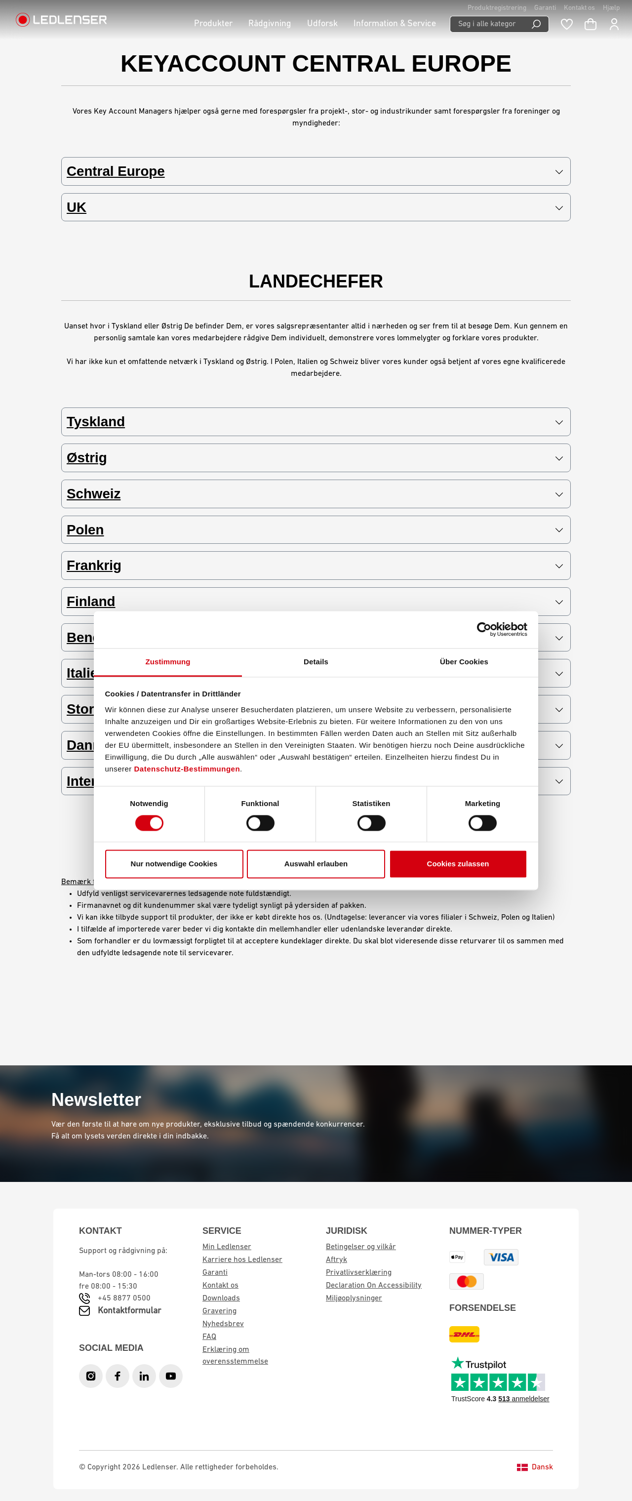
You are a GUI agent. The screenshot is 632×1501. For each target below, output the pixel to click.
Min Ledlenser (226, 1247)
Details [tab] (316, 661)
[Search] (536, 24)
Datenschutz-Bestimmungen (187, 769)
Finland (315, 602)
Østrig (315, 458)
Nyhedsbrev (223, 1324)
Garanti (545, 8)
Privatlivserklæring (359, 1273)
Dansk (535, 1467)
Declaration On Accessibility (374, 1286)
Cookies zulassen (458, 864)
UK (315, 207)
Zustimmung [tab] (168, 661)
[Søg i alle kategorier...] (487, 24)
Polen (315, 530)
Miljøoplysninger (354, 1298)
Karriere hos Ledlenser (242, 1260)
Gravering (219, 1311)
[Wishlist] (567, 24)
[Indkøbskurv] (590, 24)
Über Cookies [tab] (464, 661)
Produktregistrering (497, 8)
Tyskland (315, 422)
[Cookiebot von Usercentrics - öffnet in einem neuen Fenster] (484, 629)
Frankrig (315, 566)
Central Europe (315, 171)
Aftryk (336, 1260)
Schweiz (315, 494)
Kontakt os (579, 8)
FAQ (209, 1337)
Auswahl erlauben (316, 864)
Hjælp (611, 8)
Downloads (221, 1298)
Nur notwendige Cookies (174, 864)
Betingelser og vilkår (361, 1247)
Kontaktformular (129, 1311)
